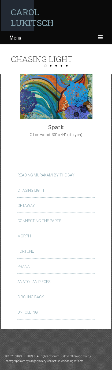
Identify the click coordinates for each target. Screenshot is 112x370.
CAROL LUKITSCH (32, 17)
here (80, 361)
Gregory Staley (37, 361)
